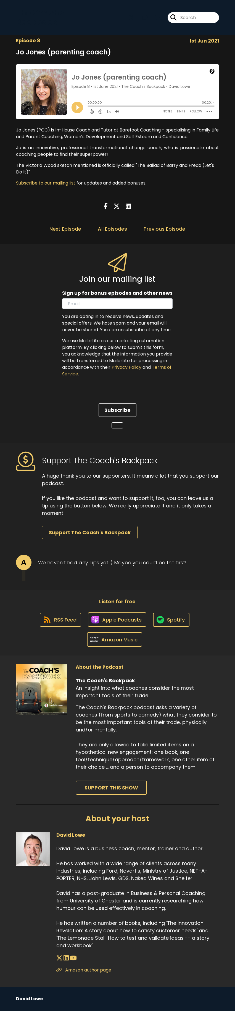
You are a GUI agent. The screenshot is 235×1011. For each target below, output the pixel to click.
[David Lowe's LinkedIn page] (66, 958)
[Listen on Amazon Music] (114, 639)
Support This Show (111, 787)
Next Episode (65, 228)
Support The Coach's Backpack (90, 532)
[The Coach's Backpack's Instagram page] (141, 17)
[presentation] (104, 392)
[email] (117, 303)
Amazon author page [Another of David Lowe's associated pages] (83, 970)
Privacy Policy (126, 367)
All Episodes (112, 228)
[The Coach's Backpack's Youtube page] (155, 17)
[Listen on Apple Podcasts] (117, 619)
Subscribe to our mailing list (45, 183)
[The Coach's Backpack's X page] (131, 17)
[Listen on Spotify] (171, 620)
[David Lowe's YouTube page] (73, 958)
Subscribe (117, 410)
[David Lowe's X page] (59, 958)
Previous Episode (164, 228)
